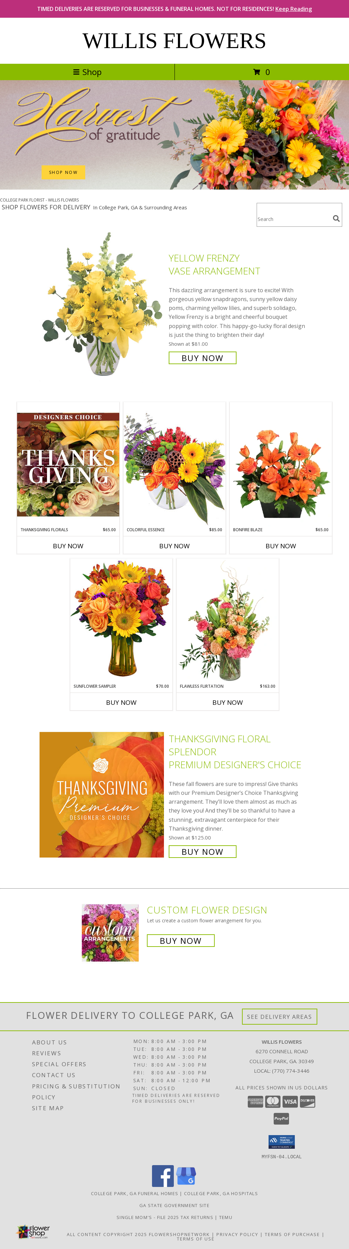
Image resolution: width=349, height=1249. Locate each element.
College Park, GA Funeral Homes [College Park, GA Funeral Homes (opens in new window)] (134, 1193)
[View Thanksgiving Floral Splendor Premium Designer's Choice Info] (102, 794)
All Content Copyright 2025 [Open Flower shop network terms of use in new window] (107, 1234)
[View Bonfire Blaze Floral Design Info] (281, 464)
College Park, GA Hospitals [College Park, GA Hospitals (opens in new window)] (221, 1193)
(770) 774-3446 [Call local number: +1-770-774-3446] (290, 1070)
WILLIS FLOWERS (174, 40)
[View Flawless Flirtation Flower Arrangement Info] (228, 621)
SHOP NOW (63, 172)
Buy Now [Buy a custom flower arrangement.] (181, 940)
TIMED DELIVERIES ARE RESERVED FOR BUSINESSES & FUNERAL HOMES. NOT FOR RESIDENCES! (174, 9)
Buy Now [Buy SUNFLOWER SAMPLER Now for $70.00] (121, 702)
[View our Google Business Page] (186, 1184)
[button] (282, 1142)
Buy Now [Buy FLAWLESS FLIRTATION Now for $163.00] (227, 702)
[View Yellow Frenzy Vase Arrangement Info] (102, 307)
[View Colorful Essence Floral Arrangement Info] (174, 464)
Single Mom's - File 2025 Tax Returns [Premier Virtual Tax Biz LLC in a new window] (166, 1217)
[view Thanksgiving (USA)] (174, 187)
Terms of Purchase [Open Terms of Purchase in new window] (292, 1234)
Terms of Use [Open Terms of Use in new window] (196, 1238)
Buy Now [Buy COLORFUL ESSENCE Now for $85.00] (174, 545)
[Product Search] (293, 219)
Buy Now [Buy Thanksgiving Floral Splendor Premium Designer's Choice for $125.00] (203, 851)
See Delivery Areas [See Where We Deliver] (279, 1017)
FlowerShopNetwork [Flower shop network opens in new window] (179, 1234)
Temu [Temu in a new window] (225, 1217)
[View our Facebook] (163, 1184)
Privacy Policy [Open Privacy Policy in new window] (237, 1234)
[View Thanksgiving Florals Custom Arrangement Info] (68, 464)
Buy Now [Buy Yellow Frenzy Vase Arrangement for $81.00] (203, 357)
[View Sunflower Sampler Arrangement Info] (121, 621)
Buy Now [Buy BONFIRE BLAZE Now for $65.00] (280, 545)
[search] (336, 218)
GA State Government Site (174, 1205)
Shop (87, 71)
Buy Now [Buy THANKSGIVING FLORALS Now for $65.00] (68, 545)
